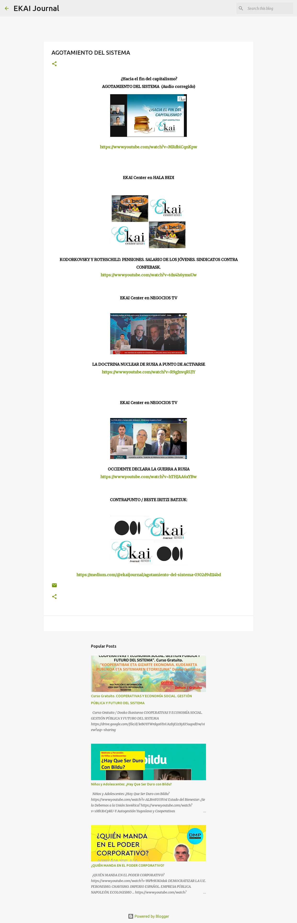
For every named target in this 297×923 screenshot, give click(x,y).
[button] (54, 64)
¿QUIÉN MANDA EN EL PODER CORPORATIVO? (127, 865)
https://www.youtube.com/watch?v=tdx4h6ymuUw (149, 275)
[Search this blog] (268, 8)
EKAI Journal (36, 8)
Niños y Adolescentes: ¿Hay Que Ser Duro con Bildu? (131, 784)
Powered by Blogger (148, 916)
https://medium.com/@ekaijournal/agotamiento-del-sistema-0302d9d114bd (148, 574)
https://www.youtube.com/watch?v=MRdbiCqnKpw (148, 147)
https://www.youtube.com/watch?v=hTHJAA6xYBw (148, 476)
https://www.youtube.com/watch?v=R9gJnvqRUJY (148, 372)
